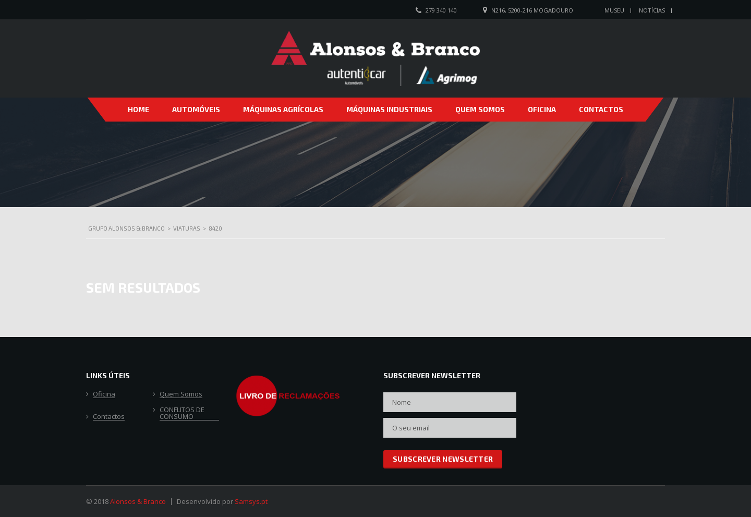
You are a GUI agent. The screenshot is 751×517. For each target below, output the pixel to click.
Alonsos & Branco (138, 501)
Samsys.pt (251, 501)
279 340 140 (441, 10)
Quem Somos (480, 109)
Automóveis (196, 109)
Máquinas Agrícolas (283, 109)
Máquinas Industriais (389, 109)
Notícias (652, 10)
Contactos (601, 109)
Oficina (542, 109)
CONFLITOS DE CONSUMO (182, 413)
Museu (614, 10)
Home (138, 109)
